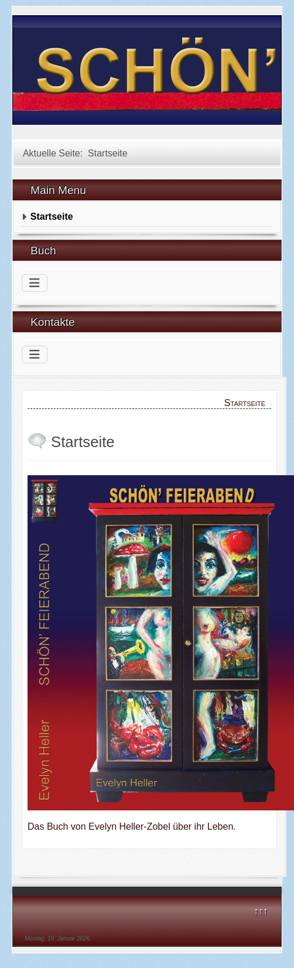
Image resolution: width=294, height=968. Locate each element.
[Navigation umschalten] (34, 283)
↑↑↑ (261, 911)
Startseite (51, 216)
